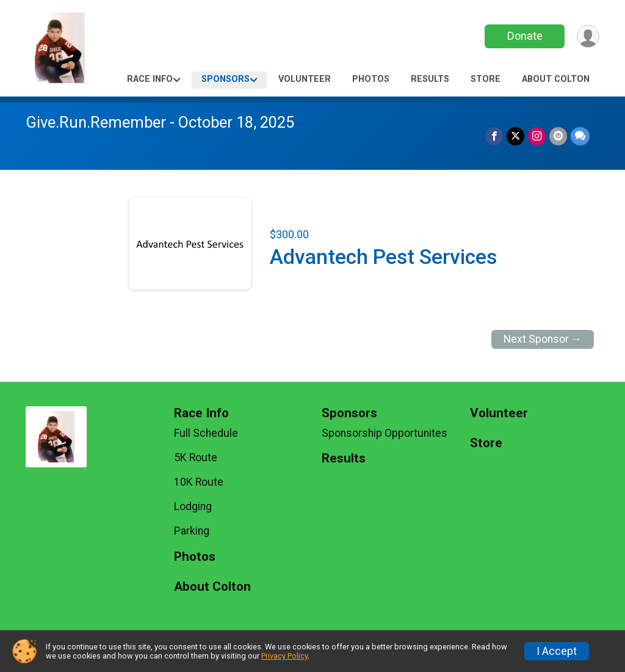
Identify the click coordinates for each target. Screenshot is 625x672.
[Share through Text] (580, 136)
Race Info (150, 79)
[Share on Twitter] (515, 136)
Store (485, 79)
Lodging (193, 506)
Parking (191, 531)
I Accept (556, 651)
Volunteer (304, 79)
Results (430, 79)
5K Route (195, 457)
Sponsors (225, 79)
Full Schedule (206, 433)
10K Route (198, 482)
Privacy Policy (284, 655)
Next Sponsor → (543, 339)
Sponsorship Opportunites (384, 433)
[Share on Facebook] (494, 136)
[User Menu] (588, 36)
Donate (525, 35)
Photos (370, 79)
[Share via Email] (558, 136)
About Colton (556, 79)
